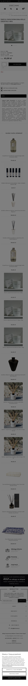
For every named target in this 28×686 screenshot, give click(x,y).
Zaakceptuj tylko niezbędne (14, 669)
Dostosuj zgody (14, 674)
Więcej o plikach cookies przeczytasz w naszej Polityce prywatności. (13, 665)
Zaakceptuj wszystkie (14, 678)
